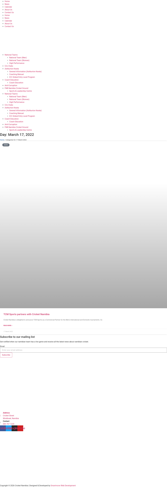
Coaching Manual (16, 74)
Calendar (8, 7)
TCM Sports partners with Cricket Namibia (26, 314)
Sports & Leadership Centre (20, 91)
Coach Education (12, 80)
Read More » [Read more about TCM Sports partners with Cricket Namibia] (7, 325)
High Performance (16, 63)
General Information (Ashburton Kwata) (25, 71)
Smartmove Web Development (63, 485)
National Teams (11, 55)
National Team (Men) (18, 57)
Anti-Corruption (11, 85)
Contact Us (9, 12)
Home (7, 1)
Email (2, 346)
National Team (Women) (19, 60)
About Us (8, 10)
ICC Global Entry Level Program (22, 77)
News (7, 4)
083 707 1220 (8, 424)
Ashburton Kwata (12, 69)
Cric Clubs (9, 66)
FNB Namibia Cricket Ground (16, 88)
